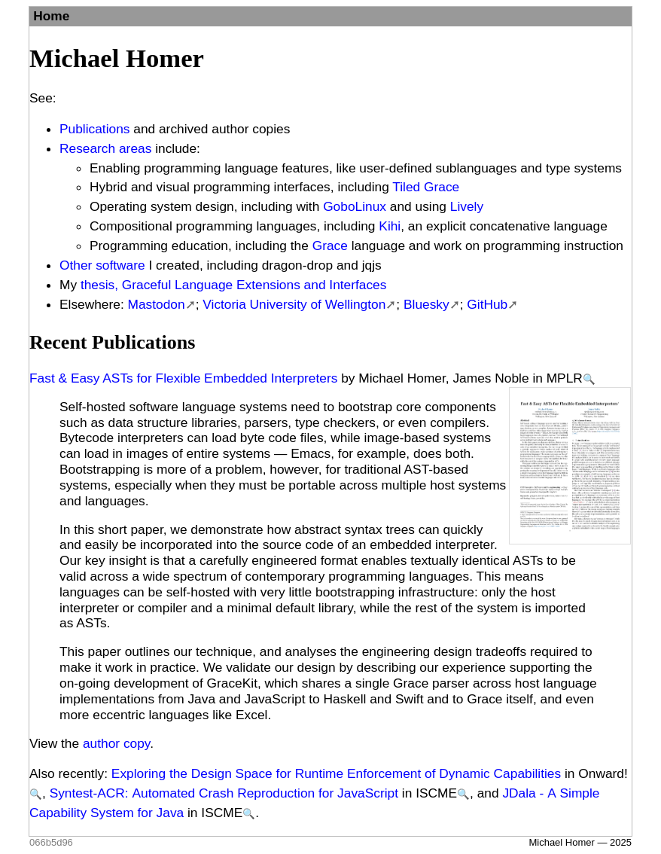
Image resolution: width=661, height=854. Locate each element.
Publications (94, 128)
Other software (102, 265)
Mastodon (156, 304)
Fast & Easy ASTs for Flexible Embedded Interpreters (183, 378)
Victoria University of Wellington (294, 304)
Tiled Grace (425, 186)
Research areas (105, 148)
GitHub (487, 304)
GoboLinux (354, 206)
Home (51, 15)
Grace (330, 245)
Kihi (390, 225)
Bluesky (426, 304)
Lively (466, 206)
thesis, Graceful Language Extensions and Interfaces (234, 284)
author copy (116, 743)
